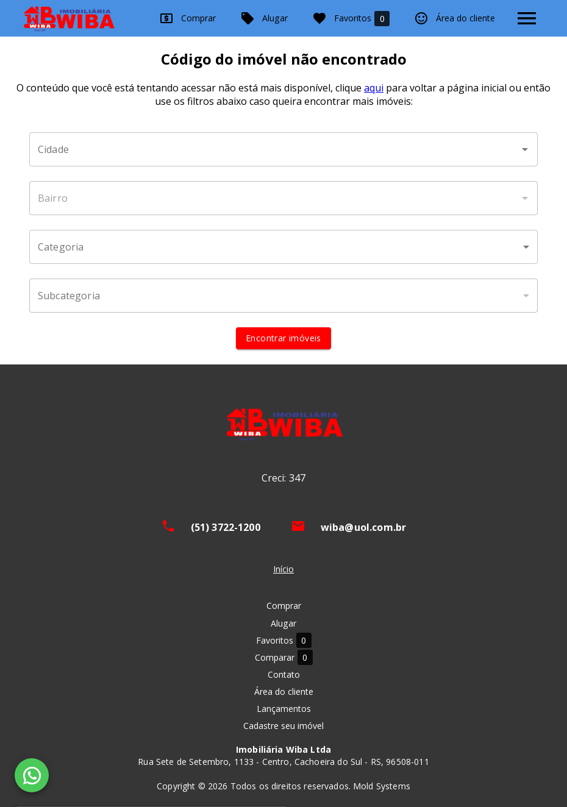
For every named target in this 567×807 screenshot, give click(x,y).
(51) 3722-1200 (225, 527)
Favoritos (351, 18)
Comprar (187, 18)
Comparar (284, 657)
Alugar (264, 18)
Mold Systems (381, 786)
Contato (284, 674)
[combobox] (283, 149)
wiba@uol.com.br (364, 527)
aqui (373, 87)
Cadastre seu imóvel (283, 725)
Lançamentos (284, 708)
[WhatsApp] (32, 775)
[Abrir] (524, 149)
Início (283, 569)
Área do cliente (454, 18)
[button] (283, 247)
